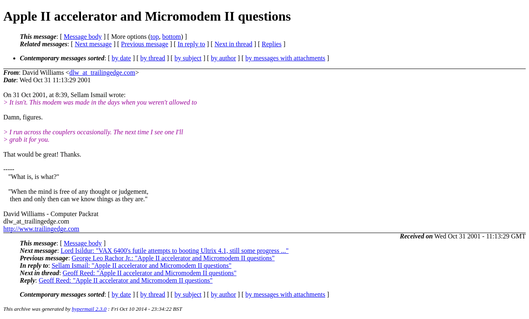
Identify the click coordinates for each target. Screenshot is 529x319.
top (154, 36)
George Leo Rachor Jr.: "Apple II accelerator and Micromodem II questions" (172, 258)
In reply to (191, 44)
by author (223, 58)
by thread (153, 58)
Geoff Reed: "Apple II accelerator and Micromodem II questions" (150, 272)
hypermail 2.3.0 (89, 309)
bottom (171, 36)
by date (121, 58)
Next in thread (233, 44)
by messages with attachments (285, 58)
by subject (187, 58)
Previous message (144, 44)
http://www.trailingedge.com (41, 228)
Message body (83, 36)
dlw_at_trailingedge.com (102, 72)
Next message (93, 44)
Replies (271, 44)
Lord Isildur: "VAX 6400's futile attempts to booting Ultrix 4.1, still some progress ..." (175, 250)
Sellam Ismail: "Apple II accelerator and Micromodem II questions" (141, 265)
